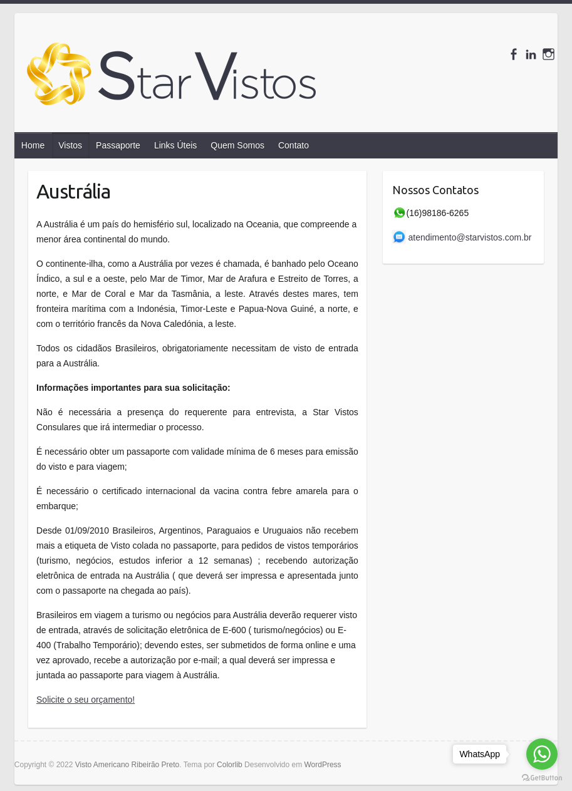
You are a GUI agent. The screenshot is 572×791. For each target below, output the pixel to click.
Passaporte (118, 145)
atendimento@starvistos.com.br (463, 237)
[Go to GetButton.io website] (542, 778)
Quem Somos (237, 145)
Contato (293, 145)
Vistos (70, 145)
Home (32, 145)
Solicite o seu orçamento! (85, 700)
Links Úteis (175, 145)
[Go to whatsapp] (542, 754)
